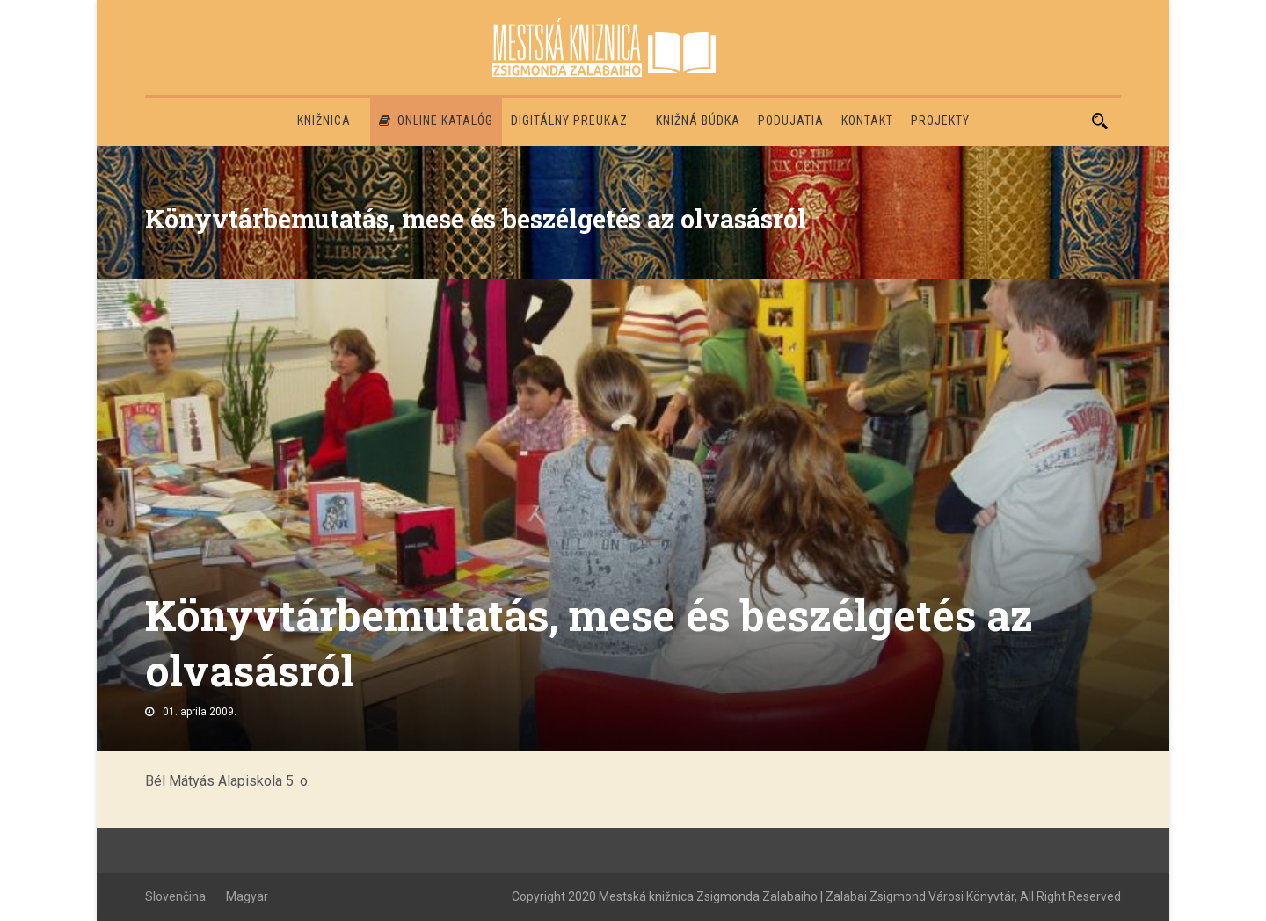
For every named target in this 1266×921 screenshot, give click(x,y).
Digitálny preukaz (569, 120)
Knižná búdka (698, 120)
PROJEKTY (940, 120)
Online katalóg (436, 120)
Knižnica (324, 120)
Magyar (247, 896)
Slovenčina (175, 896)
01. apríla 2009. (199, 712)
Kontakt (867, 120)
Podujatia (791, 120)
